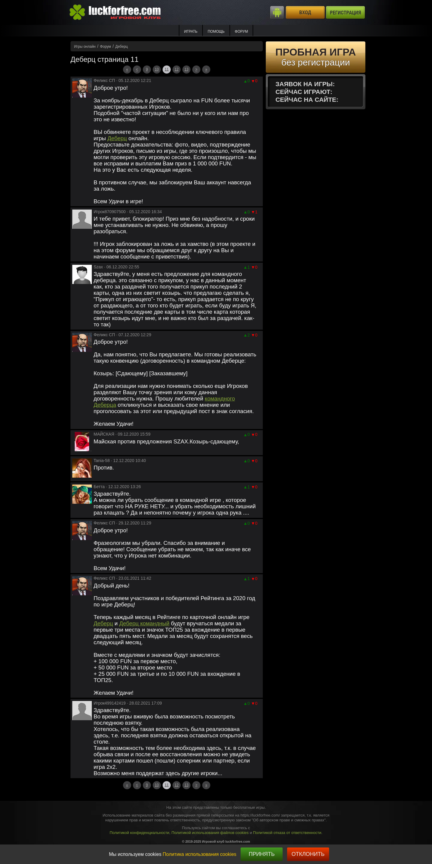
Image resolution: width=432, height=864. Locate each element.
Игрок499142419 (110, 703)
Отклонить (308, 854)
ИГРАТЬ (191, 31)
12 (176, 69)
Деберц (117, 138)
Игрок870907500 (110, 211)
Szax (98, 266)
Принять (262, 854)
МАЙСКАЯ (104, 434)
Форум (241, 31)
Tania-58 (102, 460)
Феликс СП (104, 80)
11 (167, 69)
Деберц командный (144, 623)
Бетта (99, 486)
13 (186, 69)
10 (157, 69)
